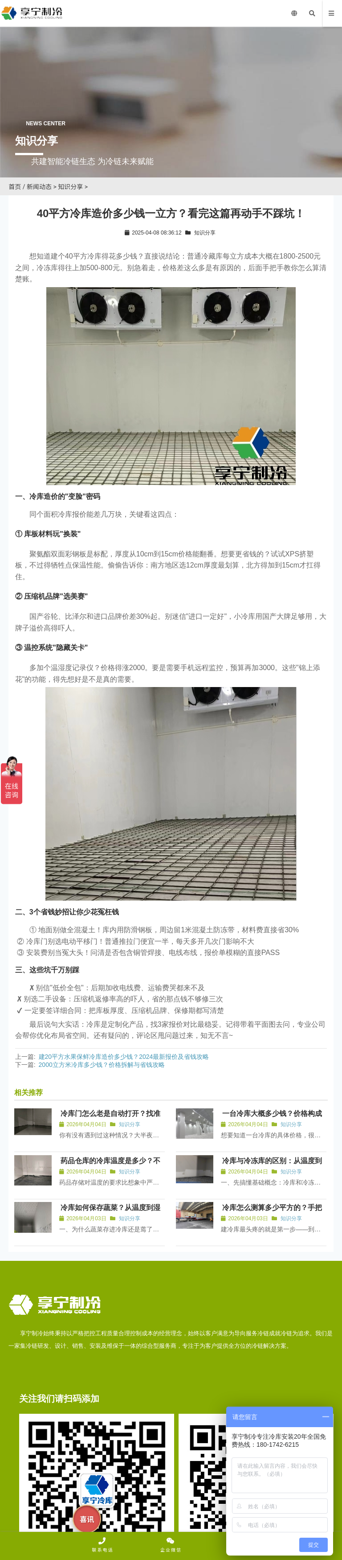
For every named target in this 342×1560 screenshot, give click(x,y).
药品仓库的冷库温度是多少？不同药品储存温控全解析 (110, 1167)
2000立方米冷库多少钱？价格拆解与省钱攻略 (102, 1064)
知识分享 (70, 186)
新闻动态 (39, 186)
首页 (14, 186)
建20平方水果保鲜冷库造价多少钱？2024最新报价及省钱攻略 (124, 1056)
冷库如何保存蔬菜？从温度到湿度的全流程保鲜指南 (110, 1214)
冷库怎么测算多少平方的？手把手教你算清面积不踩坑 (272, 1214)
